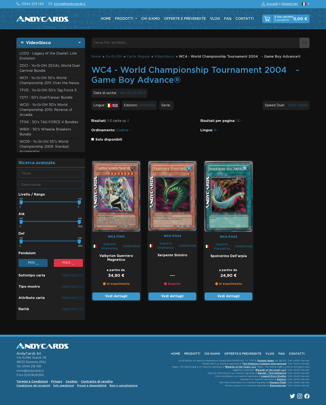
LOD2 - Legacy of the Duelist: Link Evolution (48, 56)
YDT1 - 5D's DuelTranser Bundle (46, 97)
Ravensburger (278, 386)
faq (227, 18)
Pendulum (27, 253)
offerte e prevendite (185, 18)
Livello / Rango (32, 194)
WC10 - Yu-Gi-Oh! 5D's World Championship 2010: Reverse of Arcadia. (46, 109)
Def (22, 233)
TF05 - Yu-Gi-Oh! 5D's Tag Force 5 (48, 90)
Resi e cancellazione (124, 386)
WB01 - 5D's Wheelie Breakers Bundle (45, 132)
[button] (306, 4)
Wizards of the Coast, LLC (240, 367)
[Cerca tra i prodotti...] (195, 43)
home (106, 18)
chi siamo (150, 18)
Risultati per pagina (217, 121)
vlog (215, 18)
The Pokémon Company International (264, 364)
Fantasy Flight (278, 383)
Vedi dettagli (116, 296)
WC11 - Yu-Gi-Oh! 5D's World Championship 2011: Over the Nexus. (50, 81)
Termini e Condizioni (32, 381)
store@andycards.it (70, 4)
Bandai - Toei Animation (272, 373)
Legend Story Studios (273, 376)
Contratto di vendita (97, 381)
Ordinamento (102, 130)
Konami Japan (266, 361)
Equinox (281, 379)
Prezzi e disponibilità (91, 386)
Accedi (272, 4)
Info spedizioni (63, 386)
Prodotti (125, 18)
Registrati (290, 4)
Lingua (206, 130)
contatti (245, 18)
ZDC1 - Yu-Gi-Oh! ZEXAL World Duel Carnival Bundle (50, 68)
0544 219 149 (33, 4)
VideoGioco (38, 43)
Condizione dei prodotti (33, 386)
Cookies (71, 381)
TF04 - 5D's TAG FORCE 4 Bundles (49, 122)
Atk (22, 214)
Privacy (56, 381)
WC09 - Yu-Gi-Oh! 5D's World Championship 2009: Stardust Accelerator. (44, 146)
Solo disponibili (108, 139)
